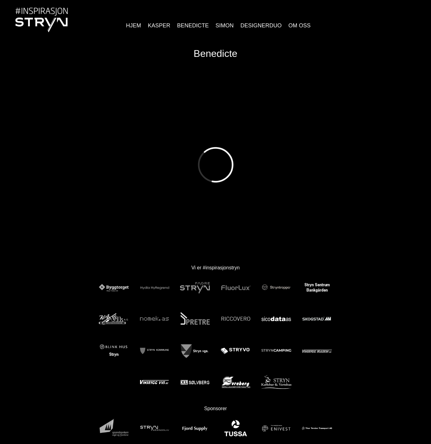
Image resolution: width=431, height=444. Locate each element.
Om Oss (300, 25)
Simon (225, 25)
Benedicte (193, 25)
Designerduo (261, 25)
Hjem (133, 25)
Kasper (159, 25)
